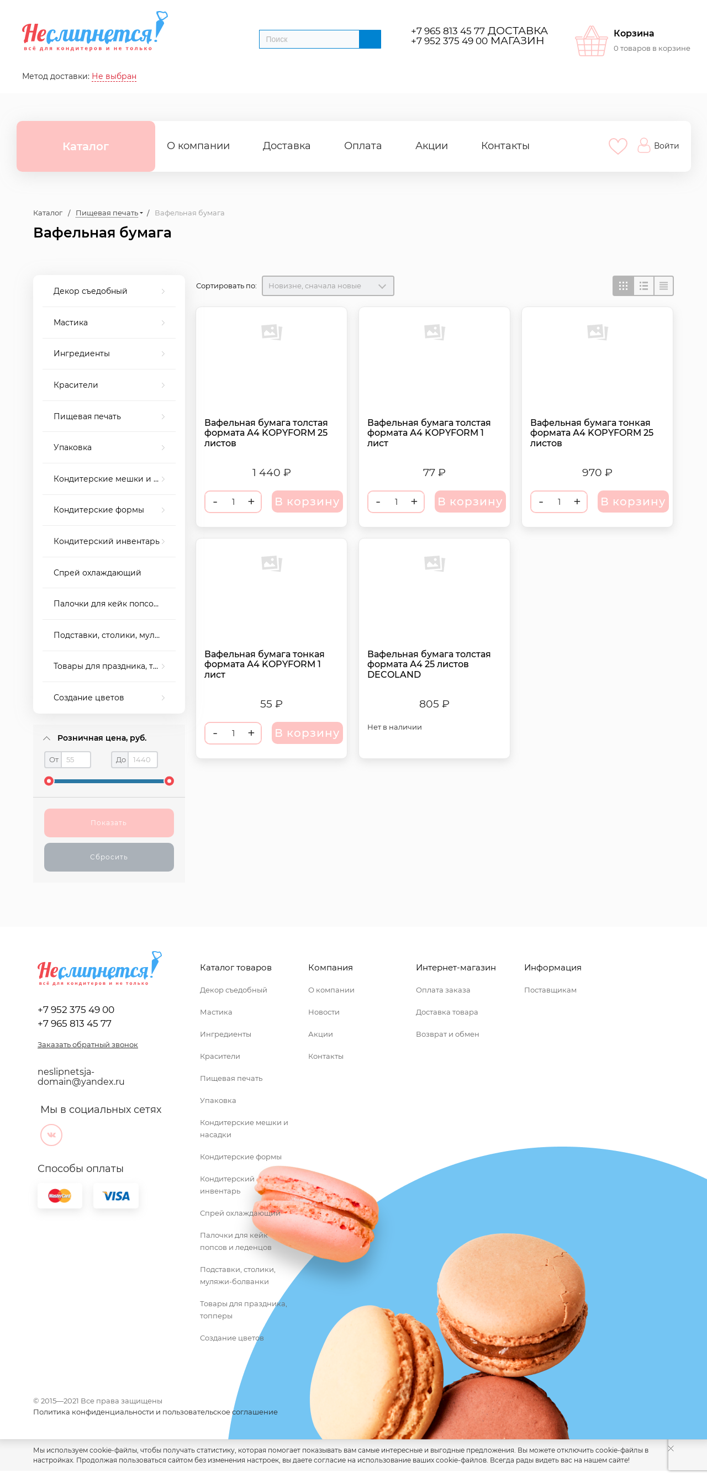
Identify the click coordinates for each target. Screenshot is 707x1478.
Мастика (71, 323)
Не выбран (114, 76)
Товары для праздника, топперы (115, 666)
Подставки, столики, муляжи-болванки (115, 635)
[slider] (49, 781)
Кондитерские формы (99, 510)
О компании (198, 146)
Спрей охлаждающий (97, 573)
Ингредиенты (82, 353)
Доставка (287, 146)
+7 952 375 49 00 (449, 40)
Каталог (85, 146)
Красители (76, 385)
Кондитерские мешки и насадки (115, 479)
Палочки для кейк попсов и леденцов (115, 604)
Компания (330, 967)
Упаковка (73, 447)
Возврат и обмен (447, 1034)
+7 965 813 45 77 (448, 30)
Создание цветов (89, 698)
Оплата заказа (443, 989)
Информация (553, 967)
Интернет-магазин (456, 967)
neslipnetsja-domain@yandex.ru (81, 1077)
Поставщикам (550, 989)
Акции (431, 146)
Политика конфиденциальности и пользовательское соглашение (155, 1411)
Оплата (363, 146)
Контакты (505, 146)
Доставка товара (447, 1011)
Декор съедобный (91, 291)
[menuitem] (109, 291)
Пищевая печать (87, 416)
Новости (324, 1011)
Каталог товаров (236, 967)
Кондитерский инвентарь (107, 541)
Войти (658, 145)
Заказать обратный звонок (88, 1044)
